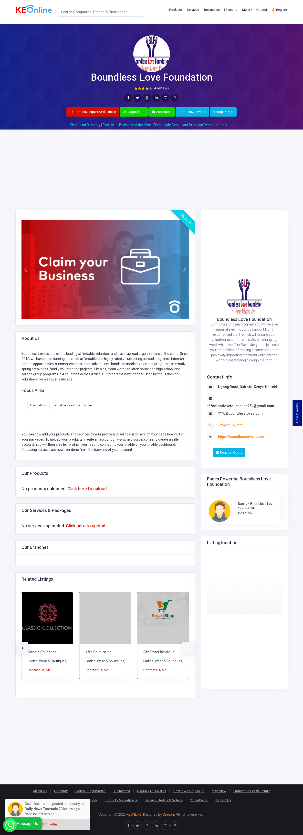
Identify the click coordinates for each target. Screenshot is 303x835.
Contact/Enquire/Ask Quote (93, 112)
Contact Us (223, 800)
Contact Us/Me (39, 670)
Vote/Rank (161, 112)
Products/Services (192, 112)
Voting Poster (223, 112)
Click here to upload (87, 488)
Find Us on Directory (85, 125)
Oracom (169, 814)
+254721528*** (230, 425)
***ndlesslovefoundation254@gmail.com (240, 406)
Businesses (121, 791)
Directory (61, 791)
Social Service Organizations (73, 405)
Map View (219, 791)
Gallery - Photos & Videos (164, 800)
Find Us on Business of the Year (127, 125)
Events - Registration (90, 791)
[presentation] (22, 648)
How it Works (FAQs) (189, 791)
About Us (40, 791)
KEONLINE (134, 814)
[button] (25, 269)
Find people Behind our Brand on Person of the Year (193, 125)
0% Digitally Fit (134, 112)
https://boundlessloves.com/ (241, 437)
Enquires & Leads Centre (251, 791)
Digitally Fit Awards (151, 791)
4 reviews (161, 88)
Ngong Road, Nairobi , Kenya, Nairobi (247, 387)
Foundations (38, 405)
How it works (297, 413)
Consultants (199, 800)
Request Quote (229, 452)
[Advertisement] (151, 164)
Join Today (49, 824)
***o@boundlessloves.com (240, 413)
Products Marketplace (120, 800)
